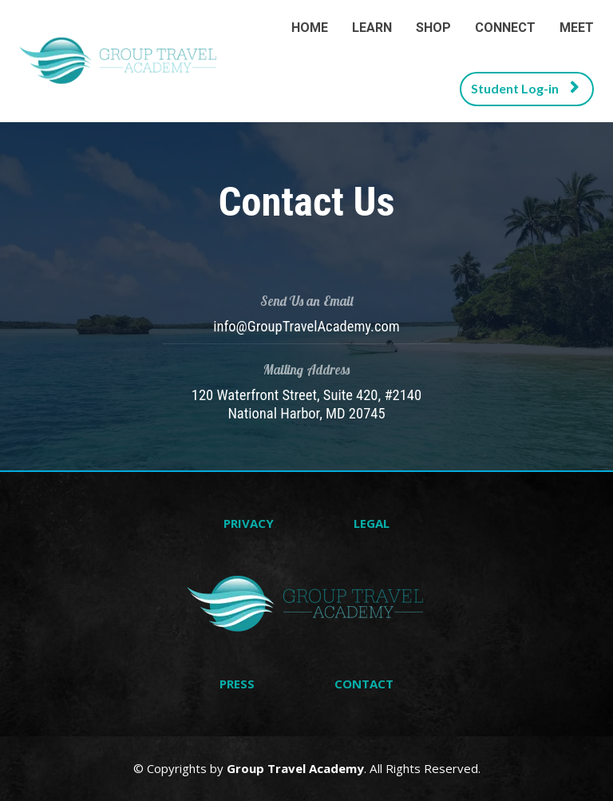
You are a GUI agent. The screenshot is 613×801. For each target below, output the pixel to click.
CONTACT (364, 684)
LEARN (372, 27)
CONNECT (505, 27)
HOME (309, 27)
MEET (577, 27)
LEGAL (372, 523)
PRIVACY (248, 523)
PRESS (237, 684)
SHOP (433, 27)
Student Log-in (525, 88)
